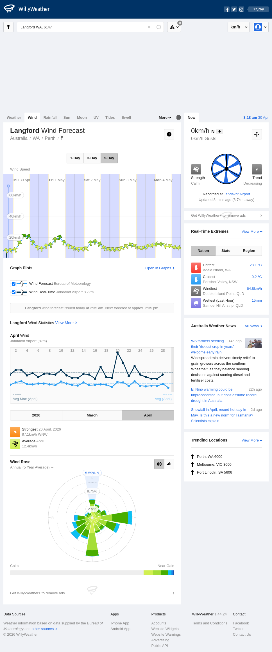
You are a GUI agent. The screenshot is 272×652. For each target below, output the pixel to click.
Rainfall (50, 117)
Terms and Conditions (210, 623)
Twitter (238, 629)
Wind (32, 117)
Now (191, 117)
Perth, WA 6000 (210, 456)
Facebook (241, 623)
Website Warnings (166, 634)
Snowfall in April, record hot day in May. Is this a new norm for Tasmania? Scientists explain (226, 415)
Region (249, 250)
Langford (62, 138)
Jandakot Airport (237, 194)
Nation (203, 250)
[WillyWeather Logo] (29, 9)
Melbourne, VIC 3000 (214, 464)
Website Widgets (164, 629)
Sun (67, 117)
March (92, 415)
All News (251, 326)
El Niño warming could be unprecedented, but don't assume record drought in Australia (226, 395)
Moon (82, 117)
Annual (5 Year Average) (30, 467)
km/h (235, 26)
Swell (126, 117)
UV (96, 117)
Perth (50, 138)
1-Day (75, 158)
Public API (159, 646)
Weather (14, 117)
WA (36, 138)
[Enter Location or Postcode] (90, 27)
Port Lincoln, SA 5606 (214, 472)
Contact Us (242, 634)
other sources (42, 629)
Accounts (158, 623)
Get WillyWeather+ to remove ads (218, 215)
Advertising (160, 640)
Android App (120, 629)
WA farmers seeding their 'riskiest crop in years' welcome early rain (226, 360)
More (163, 117)
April (148, 415)
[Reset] (149, 27)
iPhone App (119, 623)
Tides (110, 117)
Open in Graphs (158, 268)
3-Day (92, 158)
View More (250, 231)
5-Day (109, 158)
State (225, 250)
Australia (19, 138)
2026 (36, 415)
